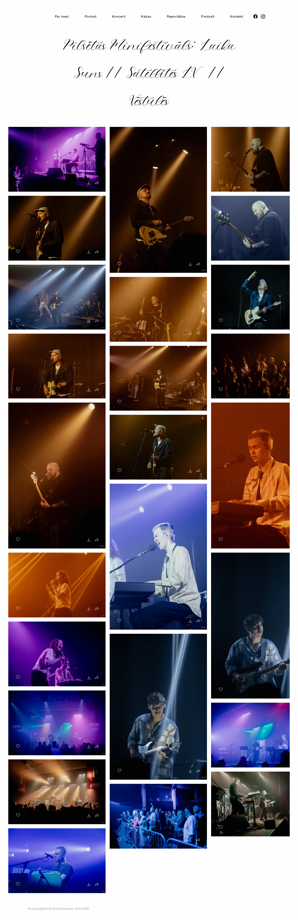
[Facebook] (255, 16)
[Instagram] (263, 16)
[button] (118, 16)
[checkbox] (18, 183)
